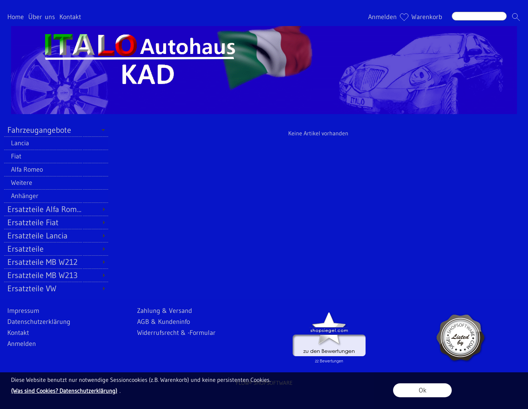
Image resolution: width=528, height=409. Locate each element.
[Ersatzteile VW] (56, 288)
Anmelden (382, 17)
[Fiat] (56, 156)
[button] (516, 17)
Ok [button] (422, 390)
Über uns (41, 17)
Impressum (23, 311)
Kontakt (70, 17)
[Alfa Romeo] (56, 169)
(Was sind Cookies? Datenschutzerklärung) (64, 390)
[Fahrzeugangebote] (56, 129)
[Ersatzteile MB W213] (56, 275)
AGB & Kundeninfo (163, 322)
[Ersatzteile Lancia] (56, 235)
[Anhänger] (56, 195)
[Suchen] (479, 16)
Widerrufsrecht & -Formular (176, 333)
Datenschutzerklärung (38, 322)
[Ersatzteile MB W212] (56, 262)
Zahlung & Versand (164, 311)
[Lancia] (56, 143)
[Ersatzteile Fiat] (56, 222)
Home (15, 17)
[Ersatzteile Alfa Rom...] (56, 209)
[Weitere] (56, 182)
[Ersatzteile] (56, 248)
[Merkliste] (404, 17)
